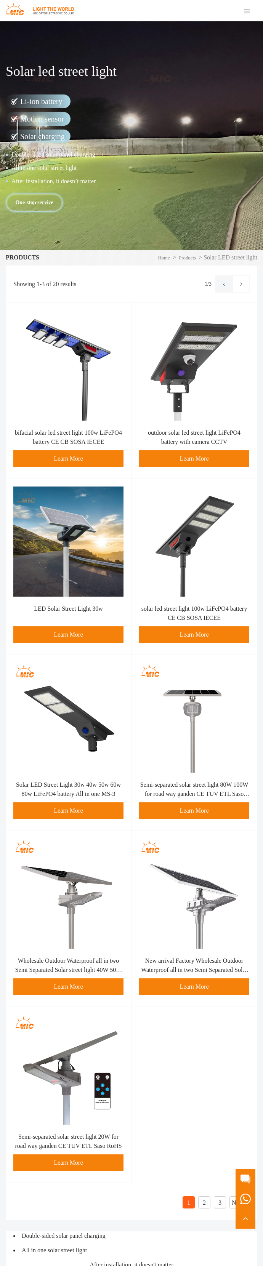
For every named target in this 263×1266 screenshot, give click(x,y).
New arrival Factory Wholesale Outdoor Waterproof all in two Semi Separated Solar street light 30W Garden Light (194, 969)
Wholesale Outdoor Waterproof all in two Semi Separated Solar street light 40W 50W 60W (68, 969)
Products (187, 258)
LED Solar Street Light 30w (68, 608)
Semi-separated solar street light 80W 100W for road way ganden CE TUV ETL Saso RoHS (194, 793)
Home (164, 258)
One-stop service (34, 202)
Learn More (68, 458)
